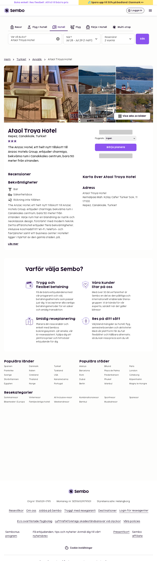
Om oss (31, 510)
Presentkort (121, 532)
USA (56, 375)
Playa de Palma (112, 370)
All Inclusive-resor (63, 397)
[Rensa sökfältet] (58, 39)
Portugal (58, 383)
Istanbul (108, 383)
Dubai (82, 379)
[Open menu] (150, 10)
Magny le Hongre (138, 383)
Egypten (8, 383)
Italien (32, 370)
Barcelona (84, 370)
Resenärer (111, 37)
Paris (131, 366)
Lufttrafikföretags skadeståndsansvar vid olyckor (88, 521)
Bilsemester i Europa (14, 402)
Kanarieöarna (61, 379)
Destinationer (107, 510)
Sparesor (134, 397)
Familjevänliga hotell (39, 402)
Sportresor (109, 397)
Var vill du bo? (18, 37)
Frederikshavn (111, 375)
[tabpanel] (78, 39)
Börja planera (116, 147)
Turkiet (21, 59)
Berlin (82, 383)
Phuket (107, 379)
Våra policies (131, 521)
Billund (107, 366)
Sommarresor (11, 397)
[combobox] (32, 40)
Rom (81, 375)
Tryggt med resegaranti (80, 510)
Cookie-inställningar (78, 548)
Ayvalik (37, 59)
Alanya (82, 366)
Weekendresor (61, 402)
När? (69, 37)
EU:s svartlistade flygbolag (34, 521)
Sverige (8, 375)
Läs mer (13, 244)
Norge (32, 383)
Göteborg (134, 375)
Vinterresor (35, 397)
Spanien (8, 366)
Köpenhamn (135, 379)
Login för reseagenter (133, 510)
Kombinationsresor (89, 397)
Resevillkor (16, 510)
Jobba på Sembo (50, 510)
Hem (7, 59)
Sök (142, 39)
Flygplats (99, 138)
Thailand (33, 379)
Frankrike (9, 370)
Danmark (33, 366)
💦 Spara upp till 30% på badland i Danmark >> (115, 2)
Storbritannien (11, 379)
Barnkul (83, 402)
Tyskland (58, 370)
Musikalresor (110, 402)
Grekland (33, 375)
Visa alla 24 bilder (132, 116)
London (133, 370)
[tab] (16, 27)
